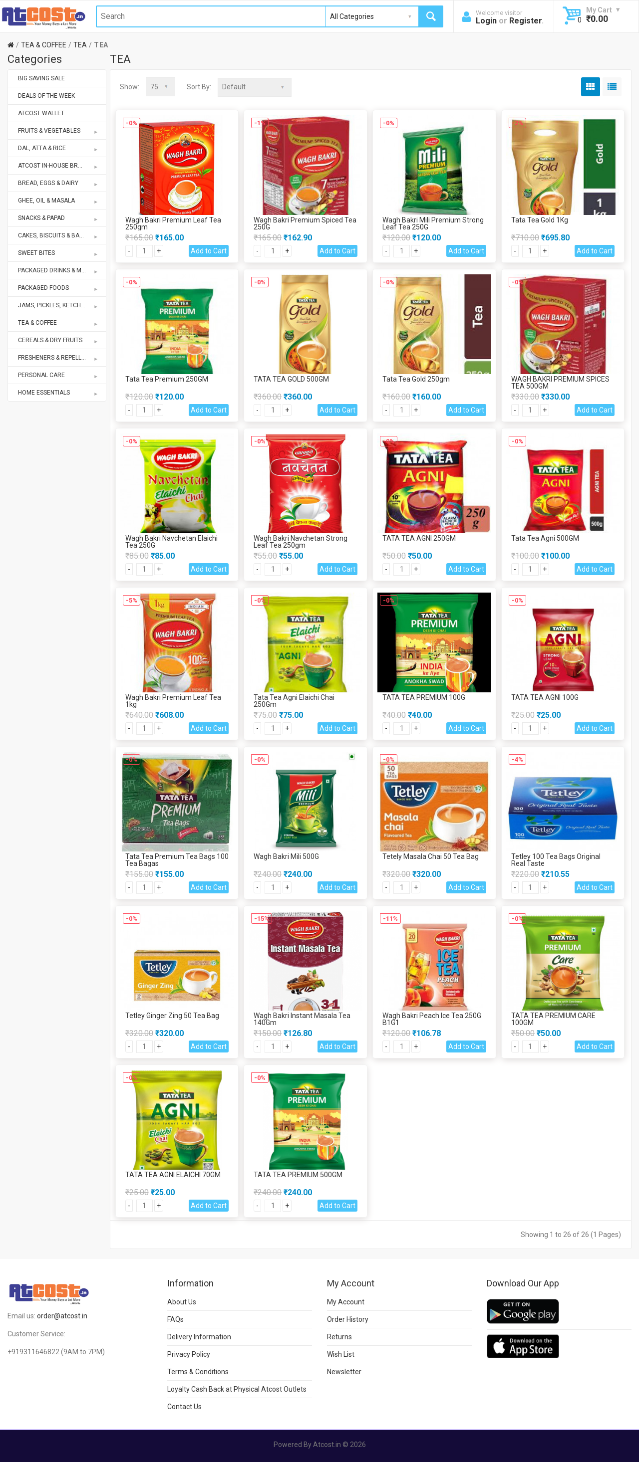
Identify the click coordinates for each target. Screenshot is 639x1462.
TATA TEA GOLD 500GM (291, 379)
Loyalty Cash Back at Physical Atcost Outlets (237, 1389)
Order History (347, 1319)
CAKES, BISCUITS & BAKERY (58, 235)
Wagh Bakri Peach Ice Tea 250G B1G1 (431, 1018)
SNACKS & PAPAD (58, 217)
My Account (345, 1301)
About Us (181, 1301)
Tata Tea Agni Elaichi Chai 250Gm (294, 700)
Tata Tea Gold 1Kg (539, 219)
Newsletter (344, 1371)
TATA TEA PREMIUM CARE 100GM (553, 1018)
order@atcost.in (62, 1316)
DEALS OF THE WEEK (46, 95)
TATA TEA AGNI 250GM (419, 538)
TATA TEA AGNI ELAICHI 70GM (173, 1174)
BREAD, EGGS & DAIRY (58, 183)
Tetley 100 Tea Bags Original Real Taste (556, 859)
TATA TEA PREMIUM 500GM (298, 1174)
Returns (339, 1336)
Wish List (340, 1354)
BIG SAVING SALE (41, 78)
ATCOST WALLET (41, 113)
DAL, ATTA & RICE (58, 148)
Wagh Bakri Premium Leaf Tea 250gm (173, 222)
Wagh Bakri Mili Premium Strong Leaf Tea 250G (433, 222)
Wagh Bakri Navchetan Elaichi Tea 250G (171, 541)
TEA (80, 45)
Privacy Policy (188, 1354)
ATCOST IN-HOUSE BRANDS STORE (62, 165)
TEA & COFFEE (43, 45)
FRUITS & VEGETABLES (58, 130)
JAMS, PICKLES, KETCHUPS (58, 305)
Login (486, 20)
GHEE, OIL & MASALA (58, 200)
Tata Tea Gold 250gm (416, 379)
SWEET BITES (58, 252)
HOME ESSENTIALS (58, 392)
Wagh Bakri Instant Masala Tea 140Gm (302, 1018)
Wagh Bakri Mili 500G (286, 856)
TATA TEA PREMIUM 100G (423, 697)
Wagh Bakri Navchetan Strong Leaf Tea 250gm (300, 541)
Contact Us (184, 1406)
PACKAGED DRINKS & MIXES (58, 270)
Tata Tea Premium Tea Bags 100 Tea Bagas (177, 859)
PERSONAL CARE (58, 375)
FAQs (175, 1319)
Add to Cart (209, 250)
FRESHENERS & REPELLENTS (58, 357)
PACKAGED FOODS (58, 287)
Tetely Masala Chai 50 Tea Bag (430, 856)
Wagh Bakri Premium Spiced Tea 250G (305, 222)
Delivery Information (199, 1336)
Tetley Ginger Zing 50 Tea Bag (172, 1015)
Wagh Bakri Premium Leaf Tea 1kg (173, 700)
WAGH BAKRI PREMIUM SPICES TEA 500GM (560, 382)
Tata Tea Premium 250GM (166, 379)
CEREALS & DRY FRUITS (58, 340)
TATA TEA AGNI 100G (545, 697)
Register (525, 20)
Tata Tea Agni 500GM (545, 538)
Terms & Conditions (198, 1371)
